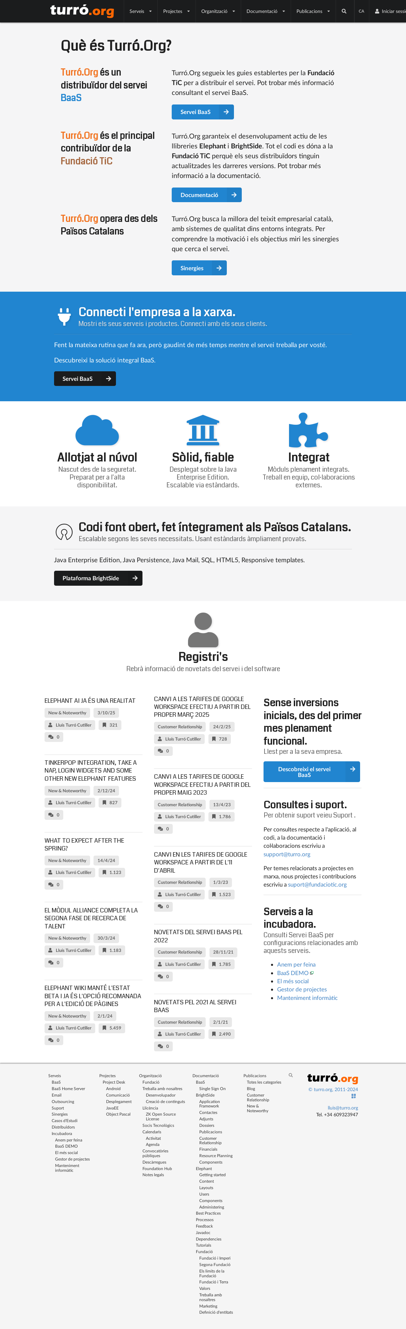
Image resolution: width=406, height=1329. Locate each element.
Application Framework (209, 1104)
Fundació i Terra (213, 1281)
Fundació (150, 1082)
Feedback (204, 1226)
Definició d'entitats (216, 1312)
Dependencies (208, 1239)
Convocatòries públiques (155, 1153)
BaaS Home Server (68, 1088)
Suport (343, 815)
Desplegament (119, 1101)
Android (113, 1088)
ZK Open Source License (161, 1116)
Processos (205, 1219)
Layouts (206, 1187)
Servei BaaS (207, 111)
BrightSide (205, 1095)
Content (206, 1181)
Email (57, 1095)
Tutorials (203, 1245)
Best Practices (208, 1213)
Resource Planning (216, 1155)
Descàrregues (154, 1162)
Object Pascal (118, 1114)
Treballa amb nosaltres (162, 1088)
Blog (251, 1088)
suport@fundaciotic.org (317, 884)
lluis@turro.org (343, 1108)
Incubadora (62, 1133)
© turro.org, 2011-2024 (333, 1089)
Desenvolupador (160, 1095)
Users (204, 1194)
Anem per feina (296, 964)
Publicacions (314, 11)
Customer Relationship (210, 1141)
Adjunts (206, 1118)
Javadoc (203, 1232)
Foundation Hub (157, 1168)
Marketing (208, 1306)
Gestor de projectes (302, 989)
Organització (218, 11)
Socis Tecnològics (158, 1125)
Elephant (204, 1168)
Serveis (141, 11)
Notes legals (153, 1174)
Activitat (153, 1138)
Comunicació (118, 1095)
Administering (211, 1207)
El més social (293, 981)
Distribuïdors (63, 1127)
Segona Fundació (215, 1264)
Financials (208, 1149)
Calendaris (151, 1131)
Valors (204, 1288)
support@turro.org (287, 854)
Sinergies (204, 267)
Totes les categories (264, 1082)
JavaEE (112, 1108)
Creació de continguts (165, 1101)
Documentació (266, 11)
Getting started (212, 1174)
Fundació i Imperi (215, 1258)
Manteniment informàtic (307, 997)
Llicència (150, 1108)
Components (210, 1162)
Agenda (152, 1144)
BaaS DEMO (293, 972)
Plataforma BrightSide (102, 578)
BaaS (56, 1082)
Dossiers (206, 1125)
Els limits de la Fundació (211, 1273)
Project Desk (114, 1082)
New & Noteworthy (257, 1108)
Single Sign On (212, 1088)
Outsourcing (63, 1101)
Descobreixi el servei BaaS (319, 771)
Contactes (208, 1112)
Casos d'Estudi (65, 1120)
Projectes (176, 11)
